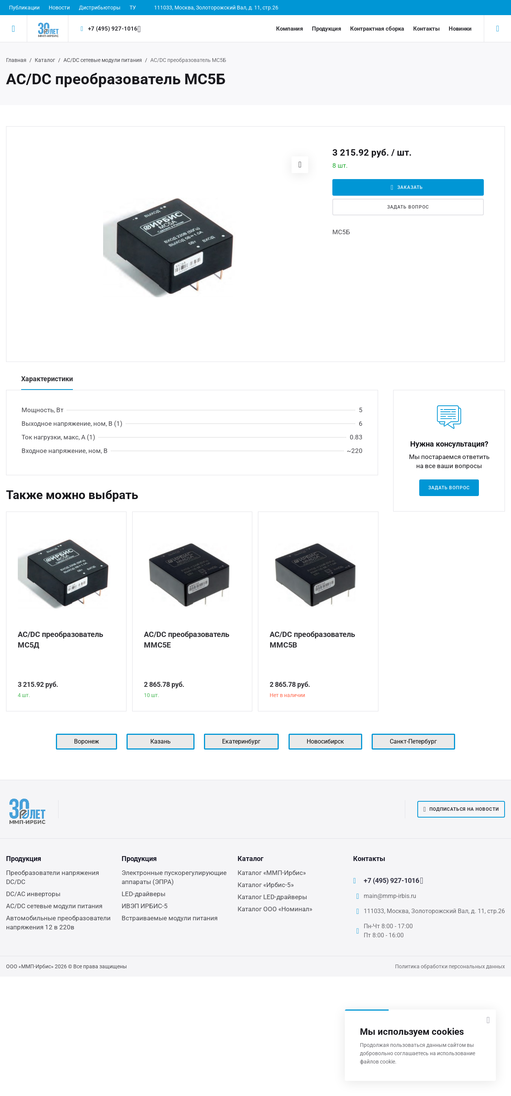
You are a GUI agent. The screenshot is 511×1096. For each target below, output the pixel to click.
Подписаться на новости (461, 809)
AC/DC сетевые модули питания (102, 60)
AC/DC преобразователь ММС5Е (186, 639)
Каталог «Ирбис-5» (266, 885)
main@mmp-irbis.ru (390, 896)
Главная (16, 60)
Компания (289, 28)
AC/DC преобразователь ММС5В (312, 639)
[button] (300, 164)
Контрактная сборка (377, 28)
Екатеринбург (241, 741)
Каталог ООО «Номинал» (275, 909)
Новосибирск (325, 741)
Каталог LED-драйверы (272, 897)
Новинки (460, 28)
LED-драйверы (143, 894)
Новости (59, 8)
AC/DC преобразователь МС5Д (60, 639)
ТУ (133, 8)
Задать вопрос (408, 207)
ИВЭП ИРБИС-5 (145, 906)
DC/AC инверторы (33, 894)
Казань (160, 741)
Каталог (45, 60)
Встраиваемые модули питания (170, 918)
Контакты (426, 28)
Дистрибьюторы (99, 8)
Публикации (24, 8)
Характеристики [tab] (47, 379)
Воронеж (86, 741)
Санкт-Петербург (413, 741)
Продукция (326, 28)
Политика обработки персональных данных (450, 966)
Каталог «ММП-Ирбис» (272, 872)
